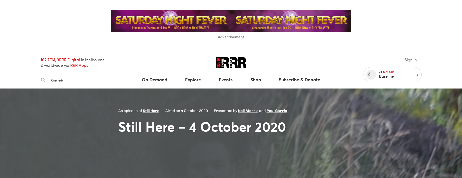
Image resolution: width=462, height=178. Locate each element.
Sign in (411, 59)
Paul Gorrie (277, 111)
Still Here (151, 111)
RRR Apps (79, 65)
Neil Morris (248, 111)
